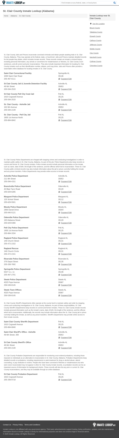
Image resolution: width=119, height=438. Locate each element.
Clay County (94, 53)
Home (6, 16)
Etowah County (95, 36)
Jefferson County (96, 45)
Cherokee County (96, 66)
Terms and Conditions (32, 425)
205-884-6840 (10, 327)
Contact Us (7, 425)
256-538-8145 (10, 285)
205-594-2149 (10, 110)
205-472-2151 (10, 254)
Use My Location (97, 24)
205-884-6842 (10, 120)
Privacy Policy (18, 425)
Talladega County (96, 32)
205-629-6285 (10, 192)
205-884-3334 (10, 233)
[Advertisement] (45, 36)
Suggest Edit (65, 79)
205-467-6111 (10, 79)
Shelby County (95, 49)
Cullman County (95, 61)
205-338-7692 (10, 264)
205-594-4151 (10, 182)
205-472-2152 (10, 244)
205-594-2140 (10, 348)
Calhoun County (95, 40)
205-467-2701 (10, 275)
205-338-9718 (10, 380)
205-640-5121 (10, 213)
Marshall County (95, 57)
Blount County (95, 28)
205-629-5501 (10, 202)
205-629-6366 (10, 223)
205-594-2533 (10, 89)
